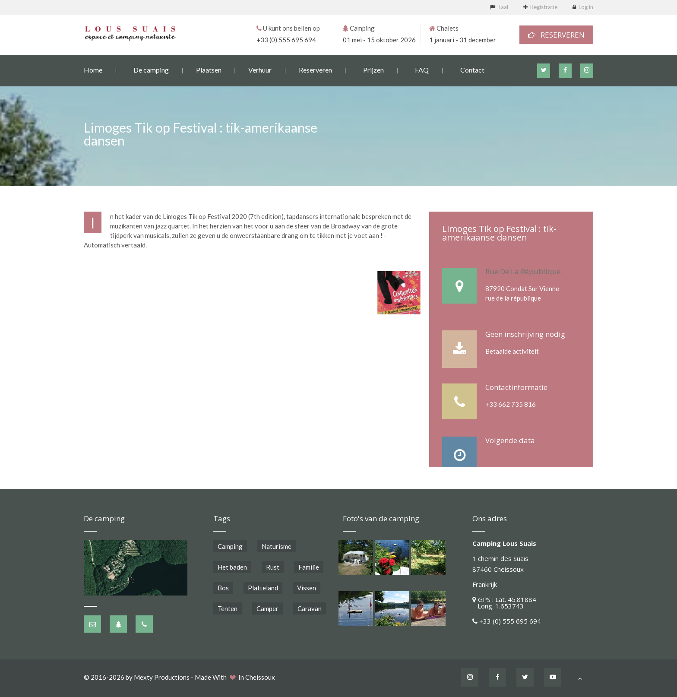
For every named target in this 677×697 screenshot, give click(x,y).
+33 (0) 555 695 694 (286, 39)
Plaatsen (208, 69)
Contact (472, 69)
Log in (586, 6)
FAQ (422, 69)
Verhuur (260, 69)
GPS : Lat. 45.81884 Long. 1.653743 (504, 602)
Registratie (543, 6)
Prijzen (373, 69)
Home (93, 69)
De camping (151, 69)
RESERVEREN (556, 34)
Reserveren (315, 69)
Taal (503, 6)
